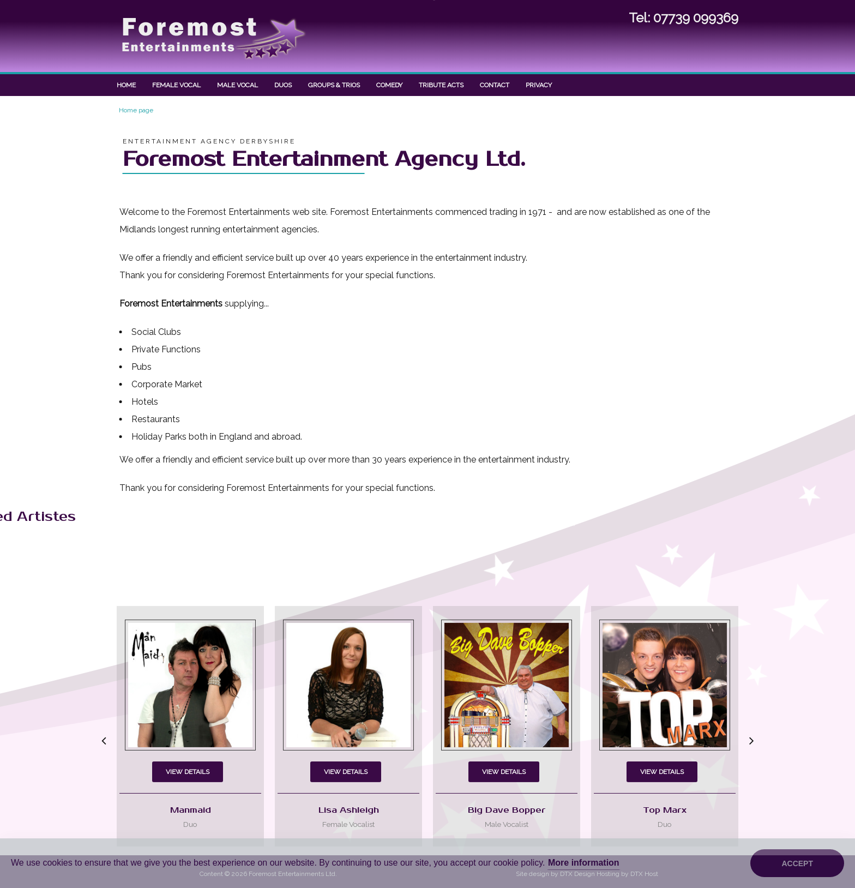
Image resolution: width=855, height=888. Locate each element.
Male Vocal (237, 85)
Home (126, 85)
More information (583, 862)
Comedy (389, 85)
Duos (283, 85)
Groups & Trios (334, 85)
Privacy (539, 85)
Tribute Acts (441, 85)
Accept (797, 863)
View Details (187, 829)
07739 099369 (695, 17)
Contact (494, 85)
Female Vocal (176, 85)
